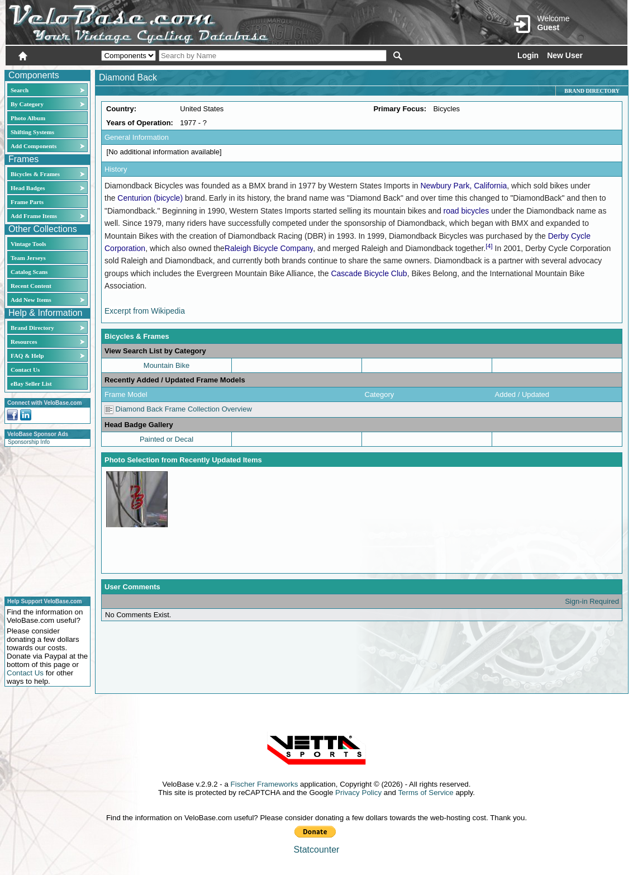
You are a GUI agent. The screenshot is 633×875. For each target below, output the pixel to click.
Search (19, 90)
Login (528, 55)
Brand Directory (32, 327)
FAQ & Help (27, 355)
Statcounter (317, 849)
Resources (24, 341)
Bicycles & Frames (36, 174)
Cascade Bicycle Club (369, 273)
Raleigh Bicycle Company (269, 248)
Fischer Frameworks (264, 784)
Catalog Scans (29, 271)
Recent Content (31, 285)
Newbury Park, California (463, 185)
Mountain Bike (166, 365)
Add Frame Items (34, 215)
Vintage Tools (28, 243)
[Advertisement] (44, 520)
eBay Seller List (31, 383)
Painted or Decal (166, 439)
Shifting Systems (32, 132)
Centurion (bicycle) (150, 197)
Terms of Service (425, 792)
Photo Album (28, 118)
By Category (27, 104)
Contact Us (25, 369)
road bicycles (466, 210)
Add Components (33, 146)
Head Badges (28, 188)
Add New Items (31, 299)
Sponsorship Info (29, 442)
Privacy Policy (358, 792)
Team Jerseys (28, 257)
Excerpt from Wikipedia (144, 310)
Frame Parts (27, 201)
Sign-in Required (592, 601)
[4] (489, 246)
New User (565, 55)
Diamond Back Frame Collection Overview (178, 409)
